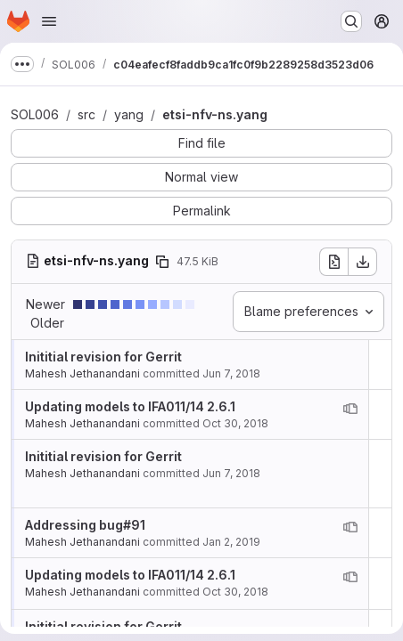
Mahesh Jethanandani (82, 373)
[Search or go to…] (351, 21)
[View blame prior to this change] (350, 409)
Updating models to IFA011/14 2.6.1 (130, 406)
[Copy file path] (162, 261)
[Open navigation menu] (49, 21)
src (86, 114)
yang (129, 114)
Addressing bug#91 (85, 524)
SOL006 (35, 114)
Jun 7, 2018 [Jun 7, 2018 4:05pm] (231, 373)
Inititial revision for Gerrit (103, 356)
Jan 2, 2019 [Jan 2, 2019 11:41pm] (231, 541)
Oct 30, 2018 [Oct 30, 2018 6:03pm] (235, 423)
